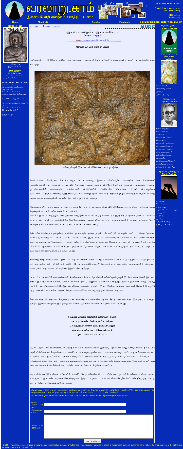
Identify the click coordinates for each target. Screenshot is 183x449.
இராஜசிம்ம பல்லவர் (165, 225)
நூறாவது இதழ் (162, 128)
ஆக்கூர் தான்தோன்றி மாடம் (14, 94)
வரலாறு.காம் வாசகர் (165, 149)
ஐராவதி (159, 91)
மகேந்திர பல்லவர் (163, 155)
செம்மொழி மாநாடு (164, 89)
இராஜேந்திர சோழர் (164, 137)
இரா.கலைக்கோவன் (164, 146)
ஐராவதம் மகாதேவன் (165, 143)
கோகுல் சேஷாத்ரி (92, 35)
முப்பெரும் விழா (163, 94)
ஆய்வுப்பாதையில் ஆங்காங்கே (96, 40)
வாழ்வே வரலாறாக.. (165, 222)
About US (43, 22)
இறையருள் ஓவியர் (164, 152)
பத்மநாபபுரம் (161, 207)
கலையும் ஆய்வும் (52, 26)
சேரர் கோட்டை (162, 86)
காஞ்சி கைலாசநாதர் (164, 164)
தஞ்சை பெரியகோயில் (165, 167)
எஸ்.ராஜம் (160, 134)
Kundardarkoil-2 (10, 110)
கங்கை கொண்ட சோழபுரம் (167, 210)
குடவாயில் (160, 158)
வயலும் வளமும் (9, 78)
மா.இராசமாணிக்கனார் (165, 161)
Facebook (124, 22)
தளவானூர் (160, 201)
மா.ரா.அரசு (161, 140)
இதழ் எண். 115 (36, 26)
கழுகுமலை (161, 213)
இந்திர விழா (7, 115)
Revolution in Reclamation (15, 82)
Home (15, 22)
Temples (96, 22)
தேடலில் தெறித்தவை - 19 (12, 99)
